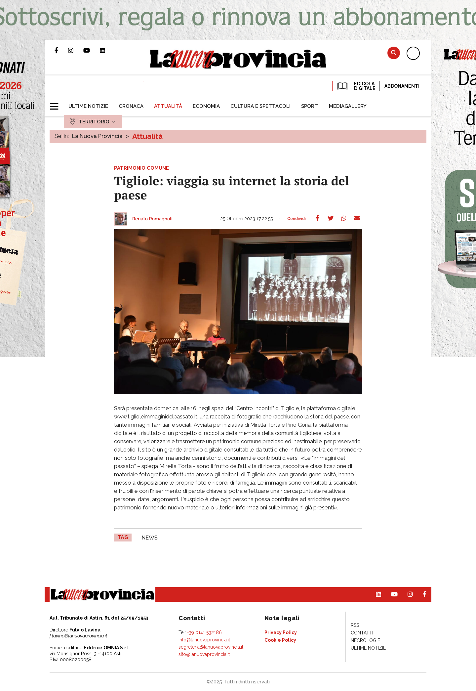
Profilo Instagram (75, 50)
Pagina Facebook (61, 50)
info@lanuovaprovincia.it (204, 639)
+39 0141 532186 (204, 632)
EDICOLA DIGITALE (355, 86)
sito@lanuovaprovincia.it (204, 654)
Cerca (393, 53)
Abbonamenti (401, 86)
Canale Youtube (91, 50)
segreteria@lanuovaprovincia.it (210, 647)
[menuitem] (88, 106)
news (149, 538)
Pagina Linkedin (107, 50)
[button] (57, 103)
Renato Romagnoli (152, 219)
